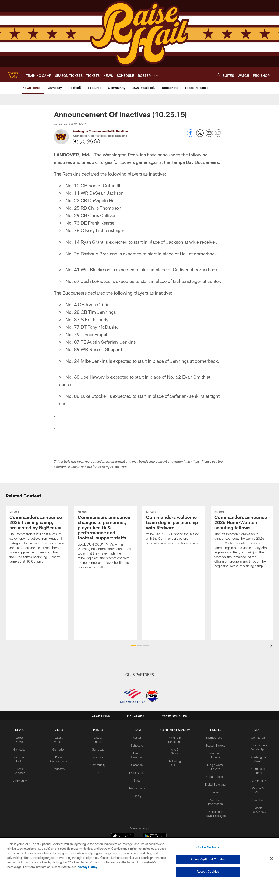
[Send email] (209, 135)
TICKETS (214, 729)
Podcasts (58, 768)
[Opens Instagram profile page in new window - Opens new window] (90, 141)
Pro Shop (258, 795)
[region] (139, 859)
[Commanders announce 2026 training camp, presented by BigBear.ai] (37, 555)
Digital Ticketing (215, 779)
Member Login (215, 737)
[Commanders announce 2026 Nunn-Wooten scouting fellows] (242, 557)
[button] (133, 645)
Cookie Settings (207, 847)
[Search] (219, 75)
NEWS (19, 729)
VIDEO (58, 729)
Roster (136, 737)
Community (19, 776)
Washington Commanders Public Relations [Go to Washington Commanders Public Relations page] (100, 131)
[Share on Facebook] (190, 135)
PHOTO (97, 729)
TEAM (136, 729)
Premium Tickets (214, 752)
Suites (215, 787)
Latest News (19, 737)
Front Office (136, 772)
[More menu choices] (156, 75)
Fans (97, 772)
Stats (136, 779)
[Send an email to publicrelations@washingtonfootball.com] (97, 141)
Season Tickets (214, 745)
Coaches (135, 764)
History (135, 794)
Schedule (136, 745)
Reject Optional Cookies (208, 859)
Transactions (136, 787)
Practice (97, 756)
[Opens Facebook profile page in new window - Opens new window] (75, 141)
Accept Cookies (208, 871)
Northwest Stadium (173, 729)
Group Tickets (214, 772)
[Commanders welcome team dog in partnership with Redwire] (173, 546)
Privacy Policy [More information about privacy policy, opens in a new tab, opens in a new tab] (87, 867)
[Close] (271, 859)
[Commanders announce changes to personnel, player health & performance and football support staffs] (105, 558)
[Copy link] (218, 133)
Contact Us (258, 737)
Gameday (19, 745)
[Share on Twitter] (200, 135)
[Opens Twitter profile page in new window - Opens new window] (82, 141)
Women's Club (258, 787)
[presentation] (271, 646)
